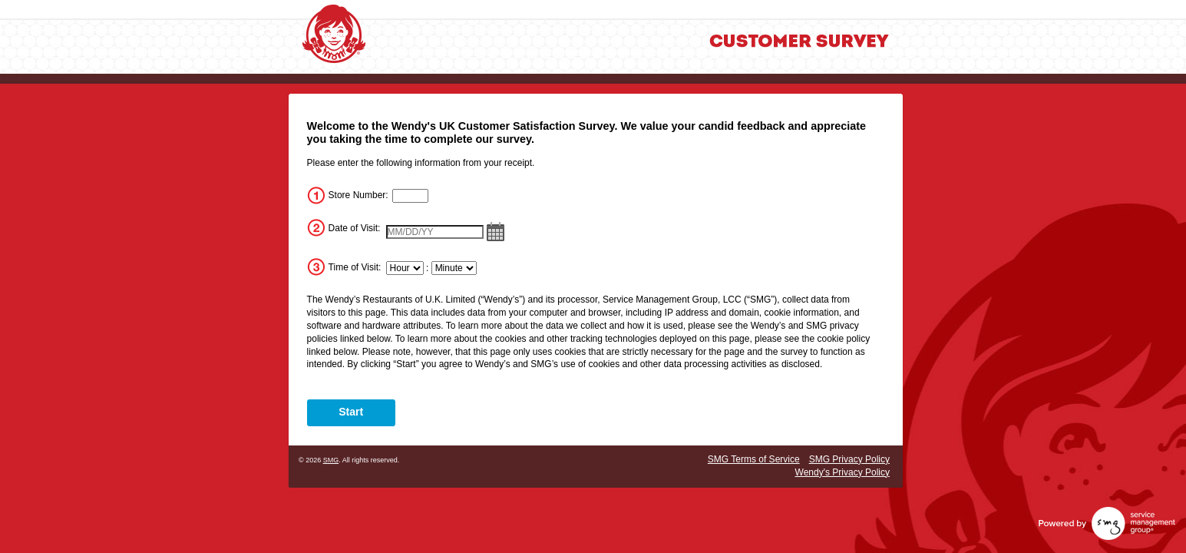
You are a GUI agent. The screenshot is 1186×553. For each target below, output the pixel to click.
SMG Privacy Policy (849, 459)
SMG (331, 460)
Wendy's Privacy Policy (842, 472)
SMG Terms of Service (754, 459)
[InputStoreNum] (410, 196)
